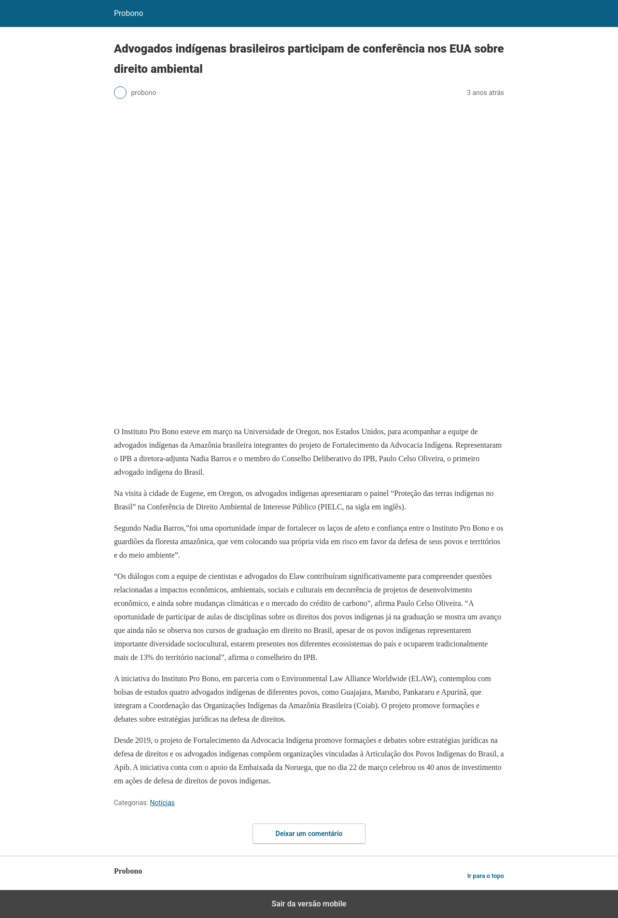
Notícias (162, 803)
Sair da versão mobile (309, 903)
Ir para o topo (485, 875)
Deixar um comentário (309, 833)
